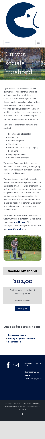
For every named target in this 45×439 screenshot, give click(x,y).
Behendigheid (14, 341)
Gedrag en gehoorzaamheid (21, 338)
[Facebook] (8, 365)
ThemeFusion (10, 406)
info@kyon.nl (20, 222)
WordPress (23, 409)
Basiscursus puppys (17, 335)
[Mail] (16, 365)
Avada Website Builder (30, 403)
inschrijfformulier (15, 229)
